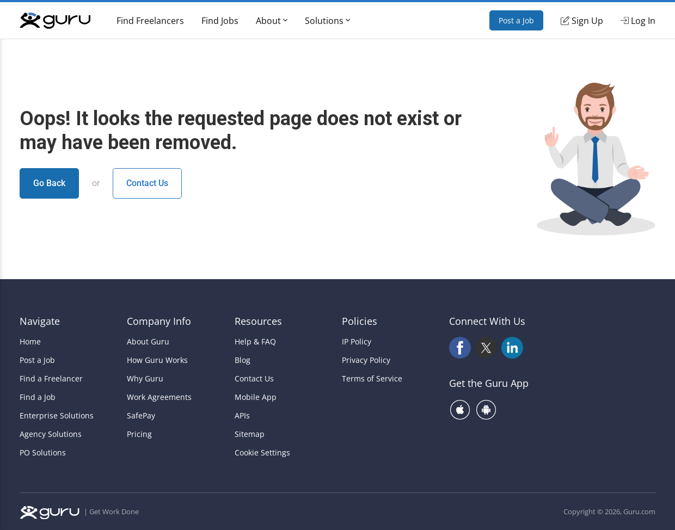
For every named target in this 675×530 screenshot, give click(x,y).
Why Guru (145, 379)
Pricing (139, 434)
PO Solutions (43, 453)
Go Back (49, 183)
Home (30, 342)
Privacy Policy (366, 360)
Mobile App (256, 397)
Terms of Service (372, 379)
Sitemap (250, 434)
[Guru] (55, 21)
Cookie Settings (262, 453)
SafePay (141, 416)
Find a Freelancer (51, 379)
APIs (242, 416)
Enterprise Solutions (57, 416)
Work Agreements (159, 397)
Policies (359, 321)
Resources (258, 321)
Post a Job (516, 20)
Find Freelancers (150, 21)
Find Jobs (219, 21)
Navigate (40, 321)
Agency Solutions (51, 434)
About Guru (148, 342)
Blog (242, 360)
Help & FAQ (255, 342)
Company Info (159, 321)
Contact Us (147, 183)
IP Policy (356, 342)
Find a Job (38, 397)
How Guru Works (157, 360)
